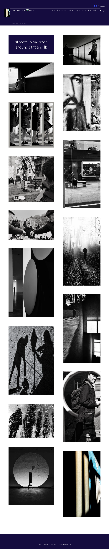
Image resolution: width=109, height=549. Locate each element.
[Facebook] (100, 11)
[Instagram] (103, 11)
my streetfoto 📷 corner (24, 9)
